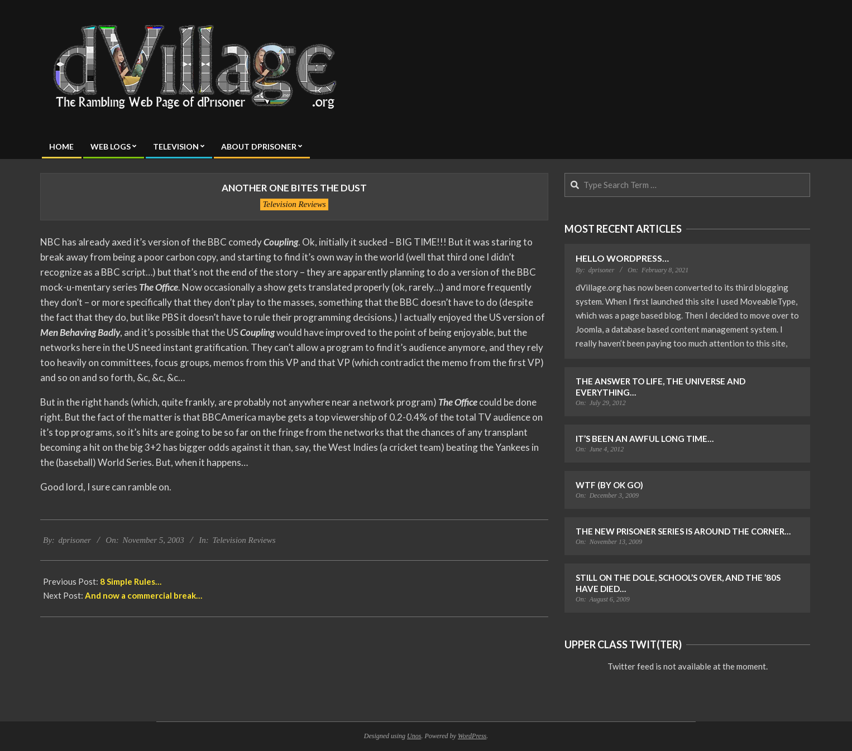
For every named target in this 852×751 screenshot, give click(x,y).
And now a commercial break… (143, 595)
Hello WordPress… (622, 258)
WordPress (472, 736)
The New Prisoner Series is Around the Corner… (683, 531)
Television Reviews (294, 204)
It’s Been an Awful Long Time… (645, 439)
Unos (414, 736)
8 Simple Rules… (130, 581)
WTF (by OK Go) (609, 485)
